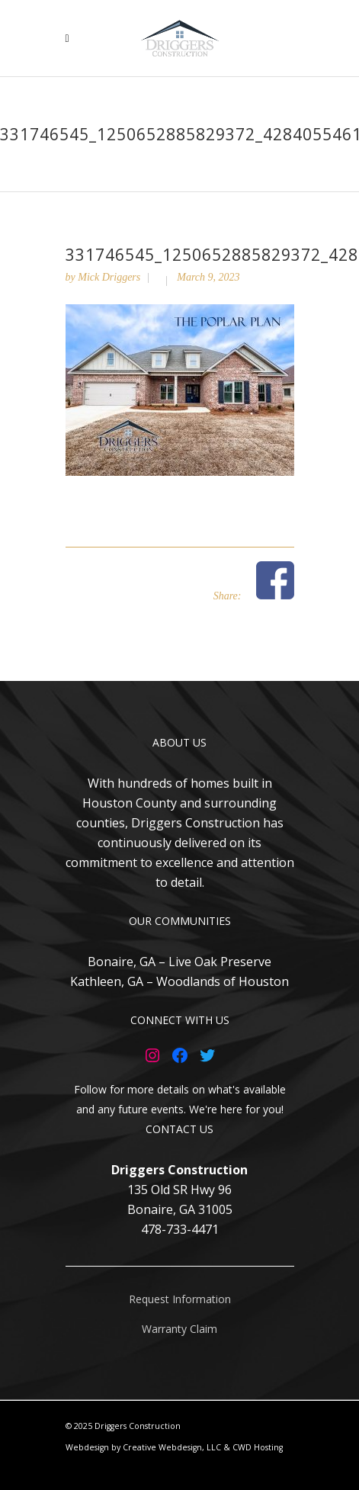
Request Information (180, 1299)
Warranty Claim (179, 1328)
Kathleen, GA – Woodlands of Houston (179, 981)
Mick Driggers (109, 277)
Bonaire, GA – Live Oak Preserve (179, 961)
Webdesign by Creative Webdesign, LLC (143, 1447)
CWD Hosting (257, 1447)
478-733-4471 (180, 1229)
